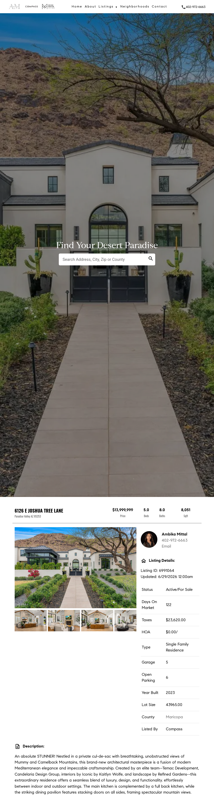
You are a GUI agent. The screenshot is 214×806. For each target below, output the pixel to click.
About (90, 6)
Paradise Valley (22, 516)
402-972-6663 (193, 7)
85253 (37, 516)
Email (166, 546)
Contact (159, 6)
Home (77, 6)
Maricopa (174, 717)
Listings (108, 7)
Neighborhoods (134, 6)
